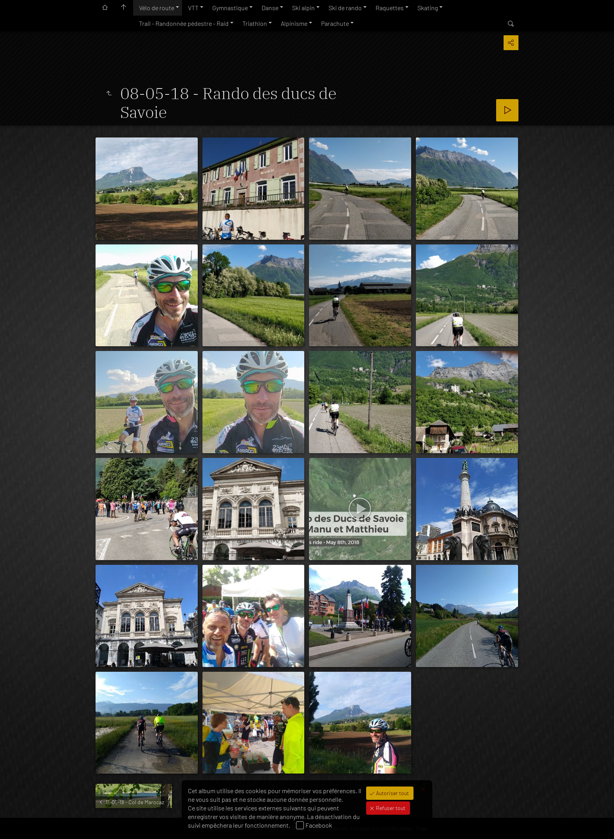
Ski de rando (345, 7)
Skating (427, 7)
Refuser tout (390, 808)
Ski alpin (303, 7)
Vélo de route (156, 7)
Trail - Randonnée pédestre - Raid (184, 23)
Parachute (335, 23)
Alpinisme (294, 23)
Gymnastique (230, 7)
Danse (270, 7)
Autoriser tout (392, 793)
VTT (193, 7)
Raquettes (390, 7)
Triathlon (254, 23)
